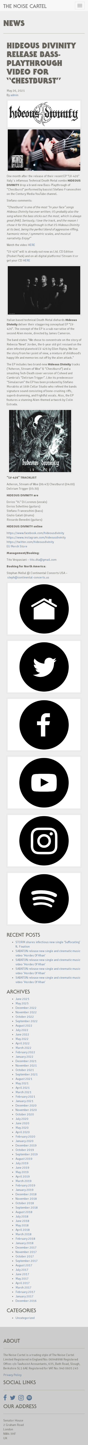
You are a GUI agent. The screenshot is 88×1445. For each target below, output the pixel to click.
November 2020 (26, 1110)
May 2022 (22, 1039)
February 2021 (25, 1097)
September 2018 (27, 1207)
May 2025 (22, 1003)
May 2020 (22, 1128)
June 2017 (22, 1274)
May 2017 (22, 1279)
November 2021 (26, 1065)
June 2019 (22, 1168)
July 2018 (22, 1216)
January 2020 (24, 1141)
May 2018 (22, 1225)
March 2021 (23, 1092)
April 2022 (23, 1043)
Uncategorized (25, 1318)
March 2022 (23, 1048)
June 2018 (22, 1221)
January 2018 (24, 1243)
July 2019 (22, 1163)
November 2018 (26, 1199)
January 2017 (24, 1296)
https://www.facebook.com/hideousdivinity (35, 533)
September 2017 (27, 1261)
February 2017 (25, 1292)
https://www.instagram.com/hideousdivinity (36, 537)
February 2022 (25, 1052)
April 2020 (23, 1132)
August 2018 (24, 1212)
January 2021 (24, 1101)
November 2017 (26, 1252)
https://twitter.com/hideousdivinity (30, 542)
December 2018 (26, 1194)
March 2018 (23, 1234)
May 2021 (22, 1083)
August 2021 (24, 1079)
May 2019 (22, 1172)
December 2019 (26, 1145)
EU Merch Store (17, 546)
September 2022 (27, 1021)
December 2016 (26, 1301)
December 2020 (26, 1105)
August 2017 (24, 1265)
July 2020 (22, 1119)
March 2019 (23, 1181)
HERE (31, 245)
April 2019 (23, 1176)
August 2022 (24, 1025)
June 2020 (22, 1123)
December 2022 (26, 1008)
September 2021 (27, 1074)
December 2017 (26, 1247)
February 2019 (25, 1185)
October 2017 (25, 1256)
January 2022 (24, 1057)
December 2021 (26, 1061)
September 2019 (27, 1154)
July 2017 (22, 1270)
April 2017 (23, 1283)
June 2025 (22, 999)
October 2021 (25, 1070)
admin (14, 95)
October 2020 (25, 1114)
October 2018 (25, 1203)
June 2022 (22, 1034)
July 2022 (22, 1030)
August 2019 (24, 1159)
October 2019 (25, 1150)
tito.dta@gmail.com (43, 560)
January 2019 (24, 1190)
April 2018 (23, 1230)
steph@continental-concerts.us (28, 577)
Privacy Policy (12, 1375)
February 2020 (25, 1136)
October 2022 (25, 1017)
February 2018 (25, 1239)
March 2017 (23, 1287)
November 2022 (26, 1012)
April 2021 (23, 1088)
